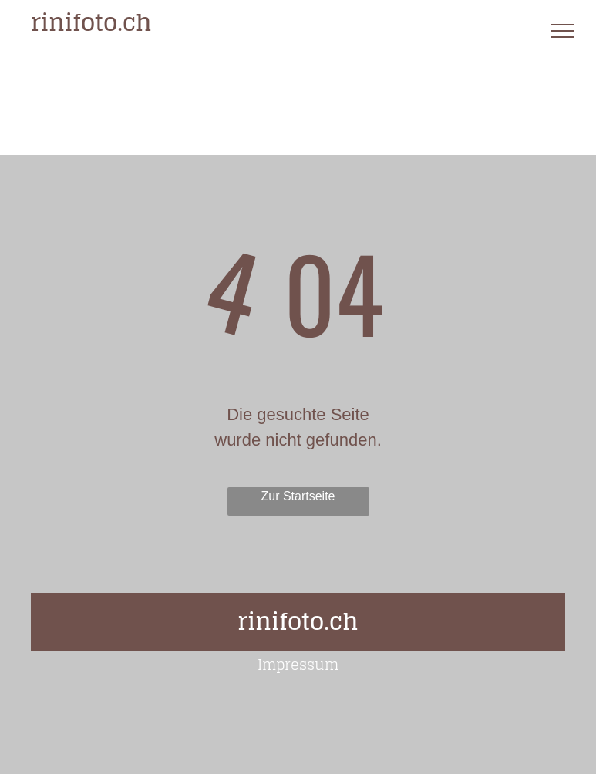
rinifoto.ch (91, 22)
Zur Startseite (298, 496)
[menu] (562, 31)
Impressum (298, 664)
